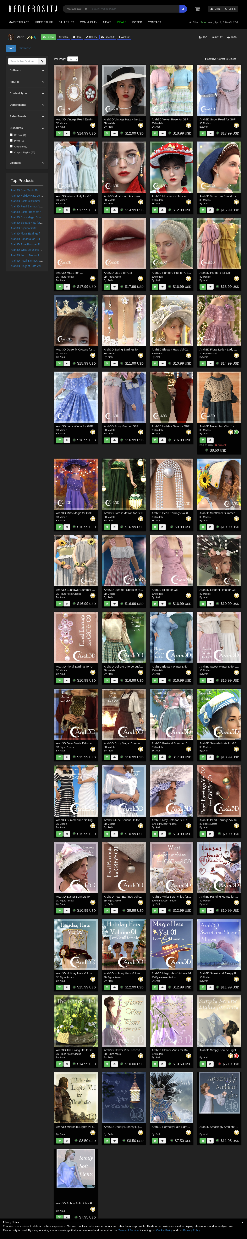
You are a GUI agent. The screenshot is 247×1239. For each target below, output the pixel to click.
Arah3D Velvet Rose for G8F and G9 (175, 119)
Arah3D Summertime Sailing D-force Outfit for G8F (88, 820)
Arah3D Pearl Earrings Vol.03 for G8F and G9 (38, 260)
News (107, 22)
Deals (122, 22)
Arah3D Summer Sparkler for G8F (126, 589)
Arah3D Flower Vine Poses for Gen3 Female (132, 1050)
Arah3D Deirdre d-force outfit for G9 (127, 666)
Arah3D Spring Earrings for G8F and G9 (129, 349)
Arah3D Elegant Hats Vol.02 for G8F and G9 (37, 266)
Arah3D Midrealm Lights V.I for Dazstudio (82, 1126)
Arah (62, 126)
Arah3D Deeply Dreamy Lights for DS (128, 1126)
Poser (137, 22)
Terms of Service (128, 1230)
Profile (63, 37)
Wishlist (124, 37)
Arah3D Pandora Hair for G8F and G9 (176, 272)
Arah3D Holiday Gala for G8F (170, 426)
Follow (48, 37)
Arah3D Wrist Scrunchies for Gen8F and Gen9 (38, 249)
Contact (154, 22)
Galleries (66, 22)
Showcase (25, 48)
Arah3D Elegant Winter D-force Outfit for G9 (180, 666)
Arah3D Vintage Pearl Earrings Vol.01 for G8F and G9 (90, 119)
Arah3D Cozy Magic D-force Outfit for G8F (36, 217)
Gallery (91, 37)
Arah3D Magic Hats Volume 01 (171, 973)
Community (88, 22)
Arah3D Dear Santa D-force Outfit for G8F (36, 190)
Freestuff (107, 37)
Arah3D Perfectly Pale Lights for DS (175, 1126)
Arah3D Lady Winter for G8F (74, 426)
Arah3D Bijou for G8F (24, 228)
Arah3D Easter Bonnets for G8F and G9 (35, 211)
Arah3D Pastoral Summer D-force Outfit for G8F (39, 201)
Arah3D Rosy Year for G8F (121, 426)
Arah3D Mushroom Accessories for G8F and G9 (134, 196)
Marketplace (19, 22)
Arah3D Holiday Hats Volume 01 (30, 195)
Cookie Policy (164, 1230)
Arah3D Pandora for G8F (26, 238)
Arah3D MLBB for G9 (70, 272)
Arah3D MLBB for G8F (118, 272)
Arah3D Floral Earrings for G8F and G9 (34, 233)
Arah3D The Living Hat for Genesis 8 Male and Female (91, 1050)
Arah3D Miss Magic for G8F (74, 513)
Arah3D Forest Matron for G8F (29, 255)
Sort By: (220, 58)
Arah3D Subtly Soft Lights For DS (77, 1203)
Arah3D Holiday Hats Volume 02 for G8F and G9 (87, 973)
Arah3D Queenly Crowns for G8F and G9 (82, 349)
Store (77, 37)
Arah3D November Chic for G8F (220, 426)
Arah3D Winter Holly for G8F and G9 (79, 196)
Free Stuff (44, 22)
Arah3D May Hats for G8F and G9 (173, 820)
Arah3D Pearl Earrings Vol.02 (218, 820)
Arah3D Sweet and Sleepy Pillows (221, 973)
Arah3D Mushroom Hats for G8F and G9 (178, 196)
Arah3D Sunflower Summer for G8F (79, 589)
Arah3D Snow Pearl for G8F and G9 (223, 119)
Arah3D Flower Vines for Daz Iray (173, 1050)
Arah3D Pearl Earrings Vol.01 (28, 206)
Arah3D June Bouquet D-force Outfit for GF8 (37, 244)
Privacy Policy (191, 1230)
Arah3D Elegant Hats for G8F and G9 (33, 222)
